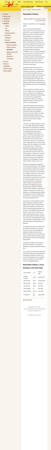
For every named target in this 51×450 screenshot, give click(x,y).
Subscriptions (10, 58)
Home (24, 9)
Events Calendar (39, 1)
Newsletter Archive (33, 261)
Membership (10, 56)
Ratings (19, 1)
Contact (11, 4)
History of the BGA (36, 9)
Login (6, 4)
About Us (29, 9)
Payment (7, 30)
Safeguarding (6, 66)
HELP (16, 4)
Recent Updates (7, 70)
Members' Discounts (10, 33)
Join (46, 1)
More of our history (27, 299)
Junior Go (5, 61)
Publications (8, 37)
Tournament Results (28, 1)
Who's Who (8, 35)
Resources (6, 63)
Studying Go (6, 21)
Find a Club (7, 1)
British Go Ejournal (36, 184)
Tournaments (6, 18)
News (13, 1)
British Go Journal (11, 47)
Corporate (7, 40)
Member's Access (7, 68)
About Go (5, 14)
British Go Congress (12, 45)
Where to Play (6, 16)
